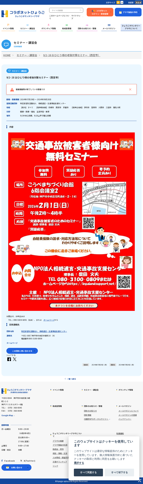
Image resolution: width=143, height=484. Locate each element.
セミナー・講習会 (27, 27)
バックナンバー (124, 419)
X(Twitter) (29, 460)
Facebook (9, 460)
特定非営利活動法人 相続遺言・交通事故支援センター (44, 331)
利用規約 (120, 433)
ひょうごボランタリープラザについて (131, 27)
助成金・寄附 (58, 449)
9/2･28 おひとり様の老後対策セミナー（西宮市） (71, 55)
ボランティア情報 (48, 27)
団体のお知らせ (90, 410)
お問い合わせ (16, 467)
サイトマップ (75, 17)
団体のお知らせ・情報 (87, 27)
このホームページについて (59, 17)
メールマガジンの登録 (127, 415)
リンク (55, 465)
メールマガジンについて (128, 410)
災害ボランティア (60, 461)
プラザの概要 (58, 440)
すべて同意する (88, 472)
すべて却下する (119, 472)
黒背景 (138, 2)
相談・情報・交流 (60, 453)
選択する (79, 462)
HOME (7, 55)
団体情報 (87, 415)
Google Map (7, 415)
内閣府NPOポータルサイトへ (96, 419)
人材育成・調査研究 (61, 457)
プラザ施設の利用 (60, 444)
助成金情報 (66, 27)
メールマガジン (109, 27)
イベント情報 (8, 27)
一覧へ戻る (71, 378)
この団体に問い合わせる (22, 351)
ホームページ (48, 320)
